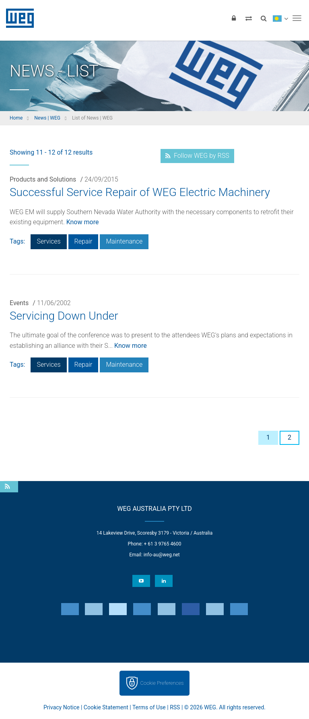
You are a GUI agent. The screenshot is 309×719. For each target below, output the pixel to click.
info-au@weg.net (162, 555)
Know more (82, 222)
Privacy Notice (61, 707)
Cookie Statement (106, 707)
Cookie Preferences (162, 683)
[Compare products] (249, 18)
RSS (175, 707)
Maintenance (124, 241)
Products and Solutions (43, 179)
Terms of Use (149, 707)
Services (48, 241)
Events (19, 303)
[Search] (264, 18)
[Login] (234, 18)
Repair (83, 241)
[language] (280, 18)
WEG (17, 18)
